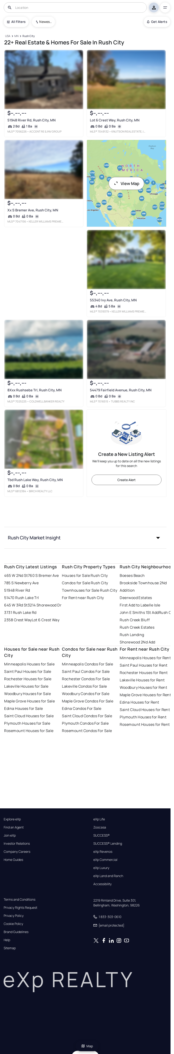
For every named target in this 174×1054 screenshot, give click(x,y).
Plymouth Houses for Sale (27, 723)
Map (87, 1046)
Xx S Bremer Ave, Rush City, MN (32, 210)
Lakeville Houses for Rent (142, 680)
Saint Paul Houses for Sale (27, 671)
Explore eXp (12, 819)
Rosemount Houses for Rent (145, 724)
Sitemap (10, 948)
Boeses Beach (132, 575)
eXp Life (99, 819)
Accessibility (102, 884)
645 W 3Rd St (15, 605)
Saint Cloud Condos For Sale (87, 715)
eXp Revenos (102, 851)
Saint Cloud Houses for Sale (29, 715)
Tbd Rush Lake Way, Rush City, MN (35, 479)
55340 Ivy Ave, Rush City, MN (113, 300)
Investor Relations (17, 843)
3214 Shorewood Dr (44, 605)
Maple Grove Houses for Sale (29, 701)
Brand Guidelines (16, 931)
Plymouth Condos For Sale (85, 723)
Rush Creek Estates (137, 627)
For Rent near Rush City (83, 597)
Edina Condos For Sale (81, 708)
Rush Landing (132, 634)
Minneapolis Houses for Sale (29, 664)
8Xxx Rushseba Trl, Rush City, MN (34, 390)
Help (7, 940)
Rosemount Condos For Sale (87, 730)
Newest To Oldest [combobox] (45, 21)
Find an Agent (14, 827)
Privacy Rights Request (20, 907)
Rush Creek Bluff (135, 619)
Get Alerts (157, 21)
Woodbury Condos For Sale (85, 693)
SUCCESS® (101, 835)
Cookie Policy (13, 923)
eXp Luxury (101, 867)
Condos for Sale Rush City (85, 582)
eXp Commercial (105, 859)
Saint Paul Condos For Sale (86, 671)
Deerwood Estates (136, 597)
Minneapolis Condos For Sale (87, 664)
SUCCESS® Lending (107, 843)
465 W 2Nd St (16, 575)
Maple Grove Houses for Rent (145, 694)
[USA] (7, 36)
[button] (85, 537)
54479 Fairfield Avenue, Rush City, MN (120, 390)
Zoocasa (99, 827)
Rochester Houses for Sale (27, 678)
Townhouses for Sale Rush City (89, 590)
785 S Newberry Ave (21, 582)
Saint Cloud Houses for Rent (145, 709)
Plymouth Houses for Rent (143, 717)
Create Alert (126, 480)
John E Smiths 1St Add (139, 612)
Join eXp (10, 835)
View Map (126, 183)
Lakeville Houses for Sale (26, 686)
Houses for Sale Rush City (85, 575)
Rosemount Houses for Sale (28, 730)
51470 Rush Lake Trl (21, 597)
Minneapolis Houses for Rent (145, 657)
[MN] (16, 36)
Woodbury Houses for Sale (27, 693)
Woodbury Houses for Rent (143, 687)
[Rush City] (29, 36)
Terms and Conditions (19, 899)
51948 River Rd (17, 590)
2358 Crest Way (18, 619)
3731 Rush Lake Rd (20, 612)
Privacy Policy (14, 915)
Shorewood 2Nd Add (137, 642)
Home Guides (13, 859)
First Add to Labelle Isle (140, 605)
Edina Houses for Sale (23, 708)
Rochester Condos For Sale (86, 678)
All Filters (16, 21)
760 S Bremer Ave (43, 575)
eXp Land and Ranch (108, 876)
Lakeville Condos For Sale (84, 686)
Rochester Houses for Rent (144, 672)
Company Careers (17, 851)
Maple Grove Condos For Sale (87, 701)
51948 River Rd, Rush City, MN (31, 120)
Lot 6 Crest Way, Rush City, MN (114, 120)
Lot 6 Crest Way (46, 619)
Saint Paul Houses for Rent (143, 665)
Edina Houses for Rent (139, 702)
